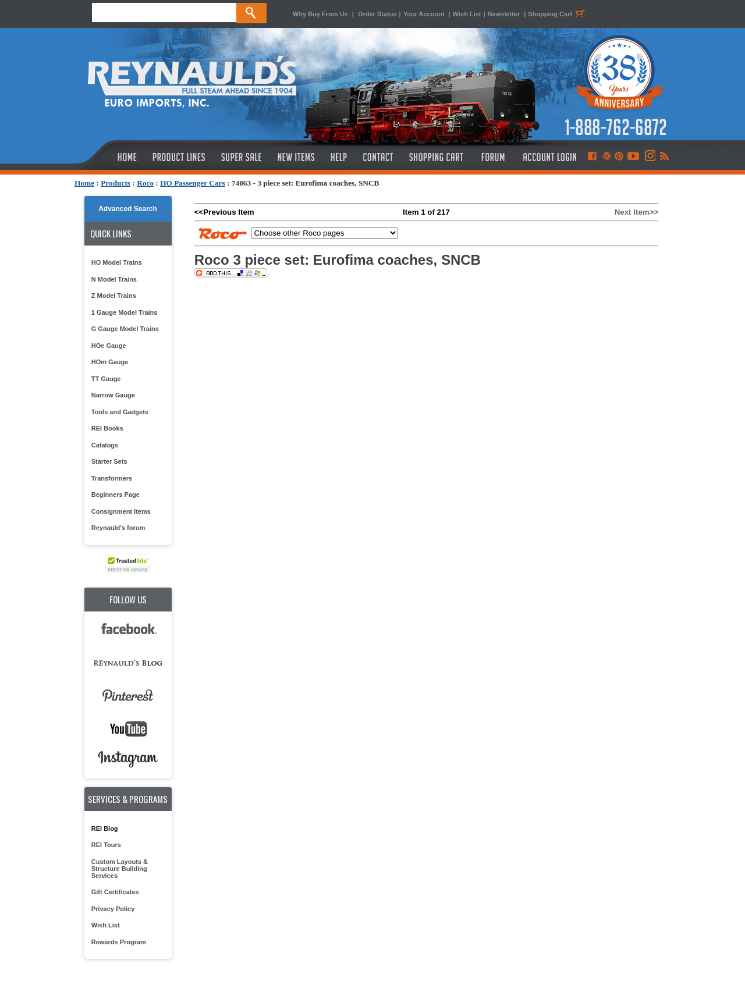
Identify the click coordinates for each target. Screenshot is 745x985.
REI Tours (106, 844)
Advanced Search (127, 209)
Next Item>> (637, 212)
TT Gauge (106, 378)
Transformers (111, 478)
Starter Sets (109, 461)
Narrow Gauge (113, 395)
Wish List (467, 13)
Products (115, 183)
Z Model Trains (113, 295)
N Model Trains (114, 279)
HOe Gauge (108, 345)
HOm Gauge (110, 361)
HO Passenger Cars (192, 183)
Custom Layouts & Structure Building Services (119, 868)
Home (84, 183)
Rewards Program (118, 941)
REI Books (107, 428)
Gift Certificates (115, 891)
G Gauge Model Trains (125, 328)
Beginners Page (115, 494)
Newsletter (504, 13)
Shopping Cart (558, 13)
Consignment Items (121, 511)
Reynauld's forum (118, 527)
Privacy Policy (113, 908)
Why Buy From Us (320, 13)
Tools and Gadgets (119, 411)
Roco (145, 183)
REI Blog (104, 828)
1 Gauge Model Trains (124, 312)
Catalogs (104, 445)
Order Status (377, 13)
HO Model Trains (116, 262)
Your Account (424, 13)
